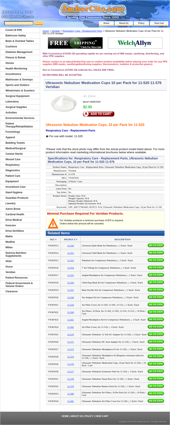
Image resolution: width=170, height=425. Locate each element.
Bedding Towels (15, 142)
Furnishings (13, 131)
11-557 (70, 290)
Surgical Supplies (16, 107)
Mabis (9, 236)
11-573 (70, 349)
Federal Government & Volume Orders (19, 285)
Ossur (9, 266)
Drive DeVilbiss (15, 230)
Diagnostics (13, 170)
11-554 (70, 267)
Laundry (10, 203)
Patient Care (13, 175)
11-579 (70, 386)
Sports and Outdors (17, 85)
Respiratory (13, 164)
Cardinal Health (15, 214)
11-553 (70, 260)
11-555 (70, 275)
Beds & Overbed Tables (20, 41)
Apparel (10, 137)
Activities (11, 112)
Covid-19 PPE (14, 30)
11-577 (70, 371)
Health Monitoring (16, 68)
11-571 (70, 342)
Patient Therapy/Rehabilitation (19, 125)
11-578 (70, 379)
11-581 (70, 401)
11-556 (70, 282)
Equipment (12, 181)
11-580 (70, 393)
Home (106, 23)
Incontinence (13, 74)
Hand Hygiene (14, 192)
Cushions (11, 46)
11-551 (70, 253)
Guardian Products (17, 197)
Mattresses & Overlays (19, 79)
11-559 (70, 305)
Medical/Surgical (16, 148)
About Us (123, 23)
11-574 (70, 356)
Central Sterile (14, 153)
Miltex (9, 247)
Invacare (11, 225)
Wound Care (13, 159)
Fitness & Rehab (15, 57)
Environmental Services (20, 118)
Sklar (9, 261)
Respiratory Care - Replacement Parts (82, 31)
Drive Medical (14, 219)
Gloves (10, 63)
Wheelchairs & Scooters (20, 90)
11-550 (70, 245)
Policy (141, 23)
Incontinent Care (16, 186)
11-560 (70, 312)
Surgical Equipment (17, 96)
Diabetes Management (19, 52)
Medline (10, 241)
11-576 (70, 364)
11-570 (70, 334)
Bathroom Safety (16, 35)
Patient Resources (17, 277)
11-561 (70, 319)
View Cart (159, 23)
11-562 (70, 327)
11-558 (70, 297)
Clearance (12, 291)
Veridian (56, 31)
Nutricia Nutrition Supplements (16, 254)
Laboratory (12, 101)
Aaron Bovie (13, 208)
